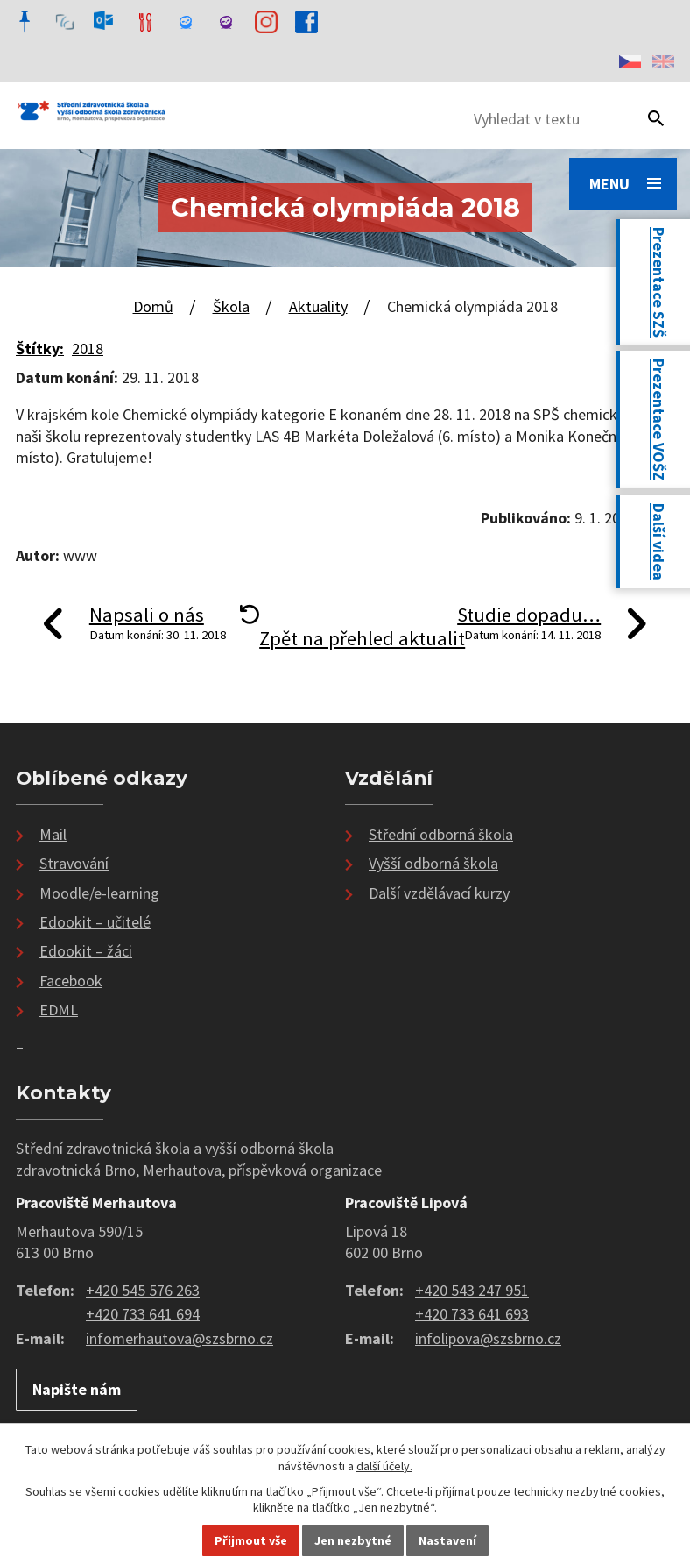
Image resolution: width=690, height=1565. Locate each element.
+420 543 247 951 (472, 1290)
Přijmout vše (251, 1540)
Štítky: (40, 348)
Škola (231, 306)
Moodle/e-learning (99, 893)
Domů (153, 306)
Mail (53, 834)
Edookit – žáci (85, 951)
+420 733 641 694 (143, 1314)
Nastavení (447, 1540)
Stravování (74, 863)
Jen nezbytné (352, 1540)
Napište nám (76, 1389)
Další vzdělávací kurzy (439, 893)
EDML (58, 1009)
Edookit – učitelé (95, 922)
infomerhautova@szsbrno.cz (179, 1338)
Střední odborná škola (441, 834)
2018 (87, 348)
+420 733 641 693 (472, 1314)
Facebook (70, 981)
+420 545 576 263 (143, 1290)
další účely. (384, 1466)
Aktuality (318, 306)
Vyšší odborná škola (433, 863)
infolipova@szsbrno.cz (488, 1338)
